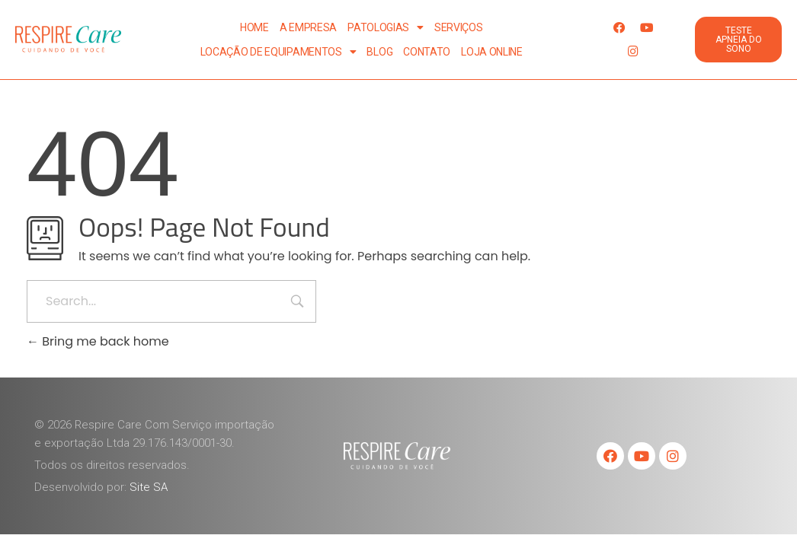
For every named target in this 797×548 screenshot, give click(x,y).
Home (254, 27)
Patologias (385, 27)
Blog (379, 52)
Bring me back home (98, 341)
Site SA (149, 487)
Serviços (458, 27)
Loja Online (492, 52)
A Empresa (308, 27)
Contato (426, 52)
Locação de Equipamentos (278, 52)
